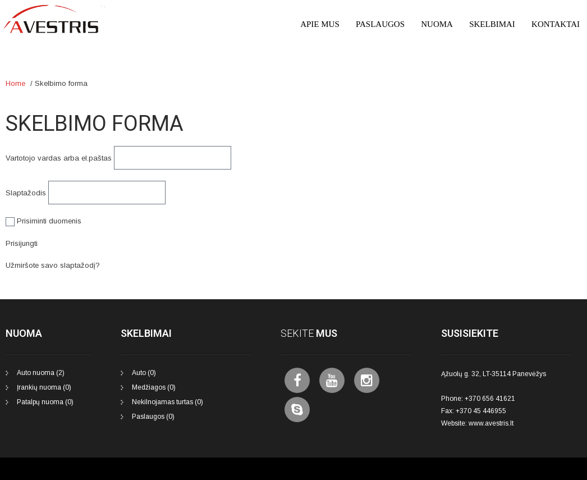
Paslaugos (380, 24)
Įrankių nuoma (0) (44, 387)
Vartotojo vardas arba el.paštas (59, 158)
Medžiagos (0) (154, 387)
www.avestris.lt (491, 423)
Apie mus (320, 24)
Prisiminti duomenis (43, 221)
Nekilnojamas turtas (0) (167, 402)
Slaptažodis (26, 193)
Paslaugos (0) (153, 416)
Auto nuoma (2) (41, 373)
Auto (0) (144, 373)
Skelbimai (492, 24)
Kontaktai (555, 24)
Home (15, 83)
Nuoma (437, 24)
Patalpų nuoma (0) (45, 402)
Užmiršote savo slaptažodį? (53, 265)
